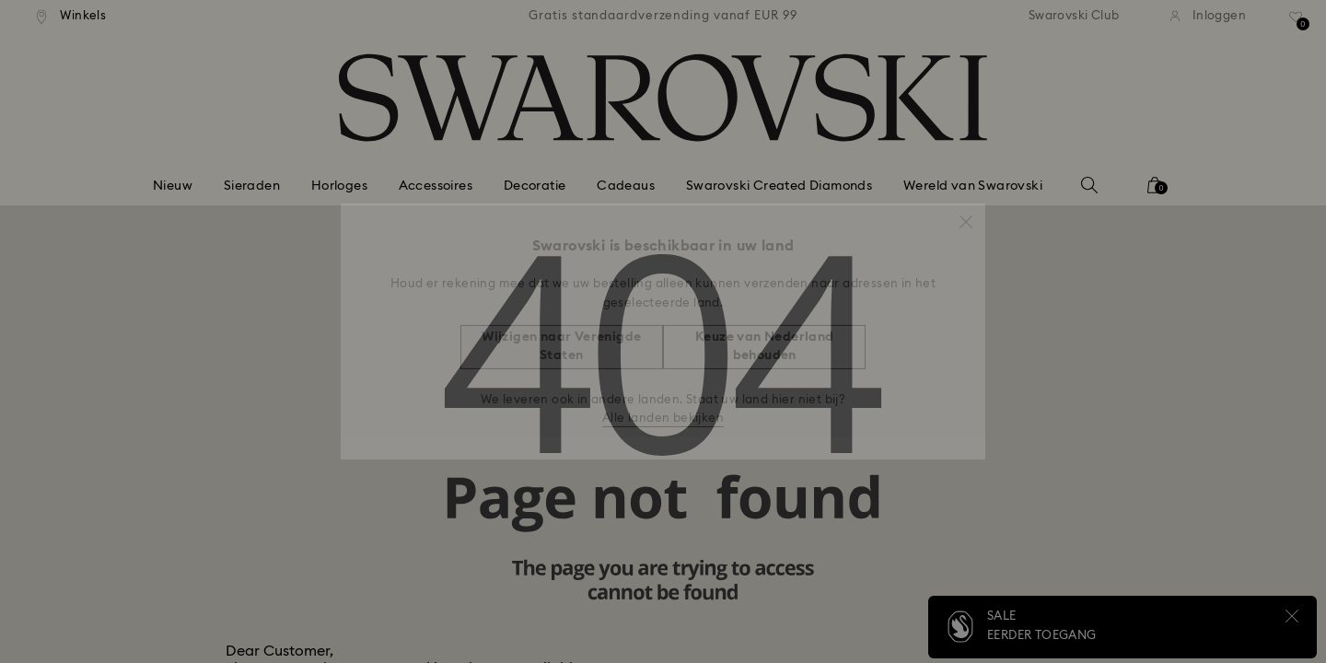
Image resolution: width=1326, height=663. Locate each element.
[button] (966, 212)
